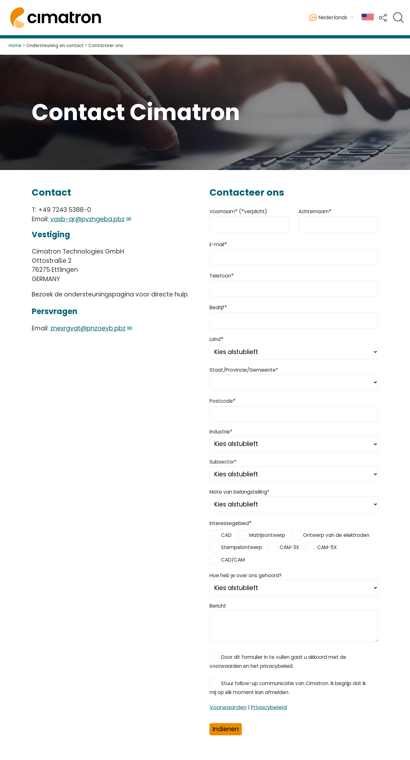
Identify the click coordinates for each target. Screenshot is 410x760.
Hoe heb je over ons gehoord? (245, 575)
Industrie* (220, 431)
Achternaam (315, 211)
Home (15, 46)
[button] (383, 17)
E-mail (218, 244)
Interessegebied (230, 523)
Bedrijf (218, 307)
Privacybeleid (269, 707)
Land (216, 339)
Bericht (217, 605)
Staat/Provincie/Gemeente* (243, 370)
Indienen (226, 729)
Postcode (222, 401)
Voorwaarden (228, 707)
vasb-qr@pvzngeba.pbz (87, 219)
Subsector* (222, 461)
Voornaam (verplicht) (238, 211)
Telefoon (221, 275)
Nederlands (328, 18)
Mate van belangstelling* (239, 492)
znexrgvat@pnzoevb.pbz (88, 328)
